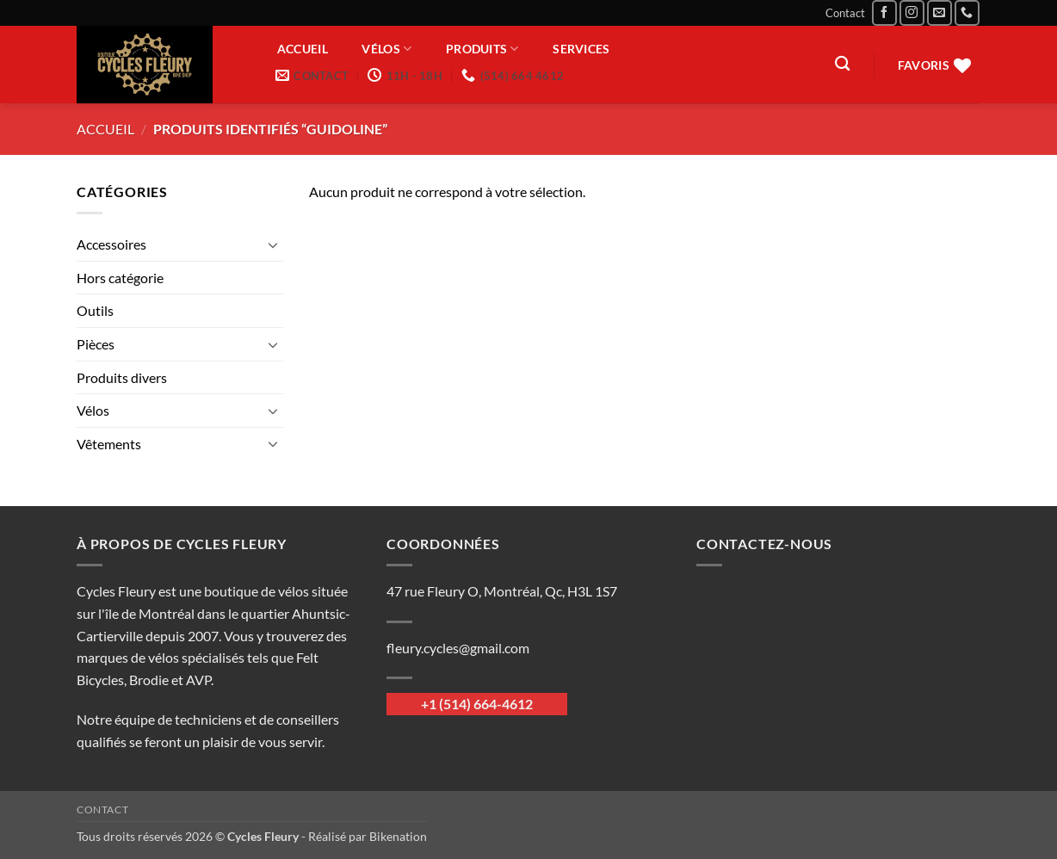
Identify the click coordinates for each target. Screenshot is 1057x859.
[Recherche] (842, 64)
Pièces (95, 344)
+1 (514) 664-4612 (477, 703)
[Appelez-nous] (967, 12)
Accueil (302, 49)
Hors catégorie (120, 277)
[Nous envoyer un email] (939, 12)
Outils (95, 310)
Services (581, 49)
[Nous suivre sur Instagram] (911, 12)
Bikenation (398, 836)
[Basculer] (273, 244)
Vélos (386, 48)
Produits (482, 48)
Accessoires (111, 244)
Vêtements (109, 444)
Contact (845, 13)
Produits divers (122, 377)
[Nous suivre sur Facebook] (884, 12)
